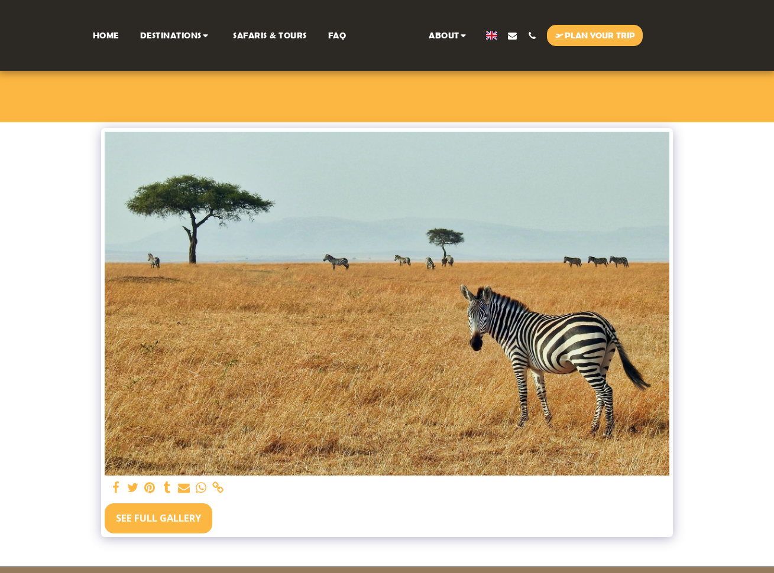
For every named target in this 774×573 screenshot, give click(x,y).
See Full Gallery (158, 518)
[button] (177, 35)
